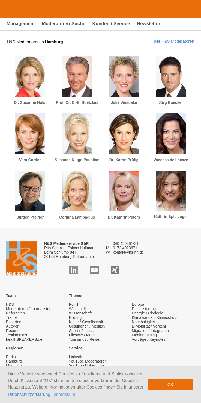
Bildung (75, 317)
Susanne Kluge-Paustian (77, 137)
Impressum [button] (64, 394)
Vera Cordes (30, 137)
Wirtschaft (77, 309)
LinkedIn (76, 357)
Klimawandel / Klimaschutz (154, 317)
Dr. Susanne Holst (30, 80)
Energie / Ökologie (147, 313)
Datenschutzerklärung (29, 394)
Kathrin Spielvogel (171, 195)
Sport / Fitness (81, 330)
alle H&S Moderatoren (174, 41)
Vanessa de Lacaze (171, 137)
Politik (74, 304)
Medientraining (144, 335)
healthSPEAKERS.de (24, 339)
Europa (138, 304)
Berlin (11, 357)
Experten (13, 322)
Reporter (13, 330)
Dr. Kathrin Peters (124, 195)
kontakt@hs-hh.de (128, 252)
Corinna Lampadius (77, 195)
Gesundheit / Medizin (87, 326)
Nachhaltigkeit (144, 322)
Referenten (15, 313)
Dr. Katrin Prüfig (124, 137)
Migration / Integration (150, 330)
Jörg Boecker (171, 80)
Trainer (12, 317)
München (14, 365)
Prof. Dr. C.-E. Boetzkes (77, 80)
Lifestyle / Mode (82, 335)
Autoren (12, 326)
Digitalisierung (144, 309)
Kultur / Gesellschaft (86, 322)
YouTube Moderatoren (88, 361)
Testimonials (16, 335)
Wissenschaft (80, 313)
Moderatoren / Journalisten (29, 309)
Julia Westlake (124, 80)
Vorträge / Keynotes (148, 339)
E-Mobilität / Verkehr (149, 326)
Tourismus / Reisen (85, 339)
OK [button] (170, 385)
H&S (10, 304)
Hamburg (14, 361)
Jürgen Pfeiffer (30, 195)
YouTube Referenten (86, 365)
